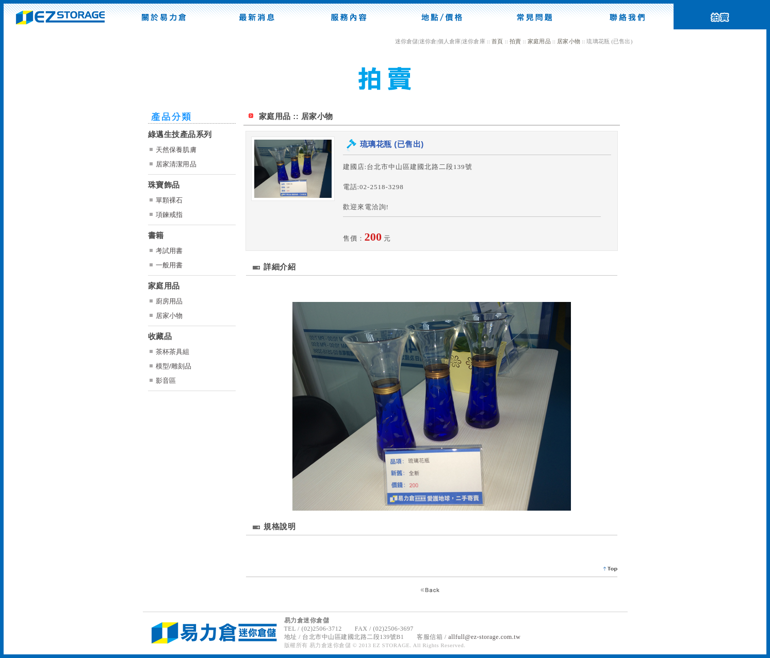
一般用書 (169, 265)
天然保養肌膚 (176, 150)
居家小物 (568, 41)
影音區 (166, 380)
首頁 (497, 41)
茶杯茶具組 (173, 352)
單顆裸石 (169, 200)
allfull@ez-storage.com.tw (484, 636)
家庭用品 (539, 41)
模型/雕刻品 (174, 366)
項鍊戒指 (169, 214)
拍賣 (515, 41)
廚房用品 (169, 301)
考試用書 (169, 251)
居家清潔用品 (176, 164)
